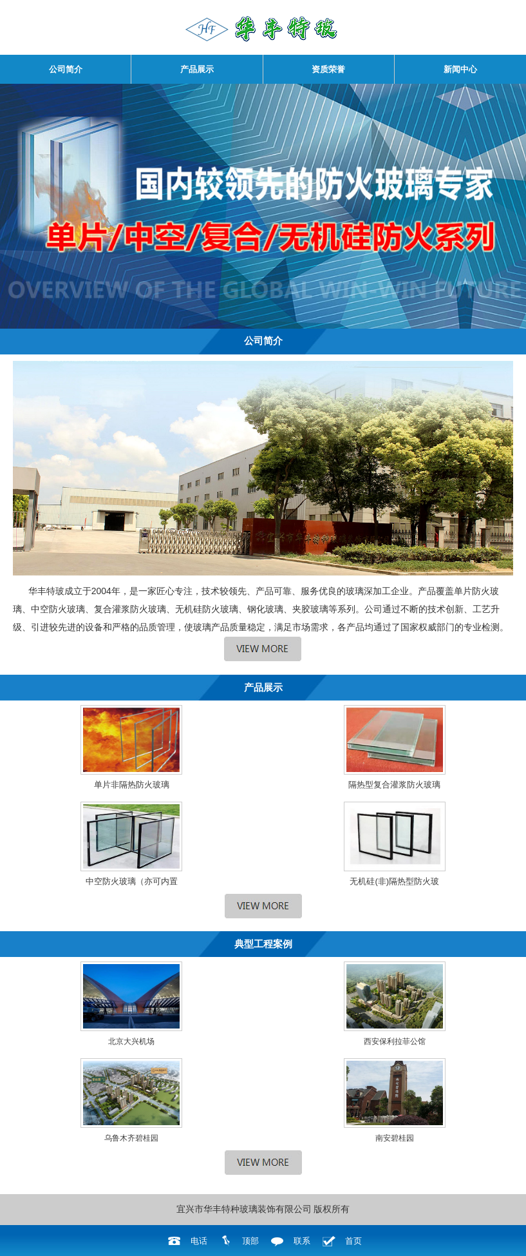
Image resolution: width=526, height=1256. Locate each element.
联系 (302, 1241)
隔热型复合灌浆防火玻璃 (394, 784)
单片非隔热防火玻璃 (131, 784)
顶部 (250, 1241)
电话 (199, 1241)
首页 (353, 1241)
